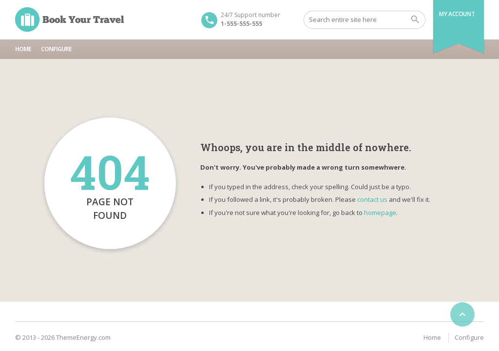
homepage (380, 212)
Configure (56, 49)
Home (23, 49)
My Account (457, 14)
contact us (372, 199)
